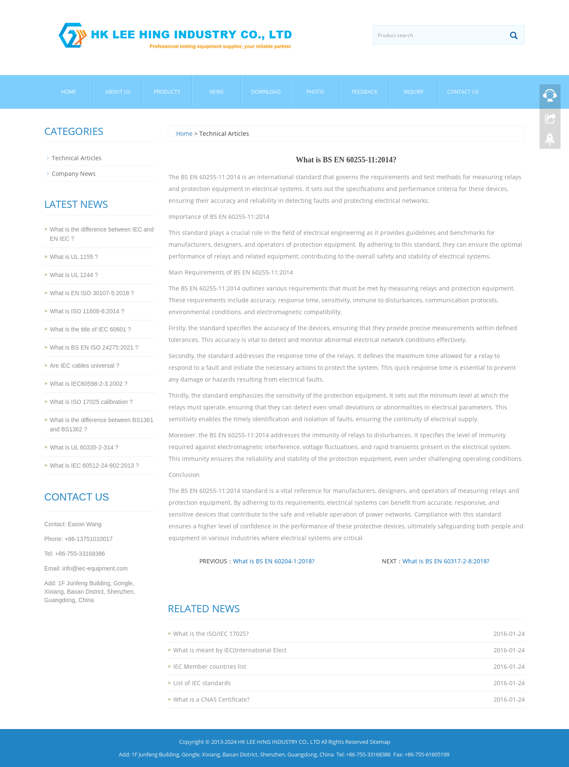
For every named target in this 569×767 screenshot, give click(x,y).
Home (68, 91)
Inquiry (414, 91)
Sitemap (380, 741)
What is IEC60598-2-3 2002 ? (88, 383)
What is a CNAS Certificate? (211, 699)
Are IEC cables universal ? (84, 365)
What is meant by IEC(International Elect (230, 650)
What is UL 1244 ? (74, 275)
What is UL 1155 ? (74, 256)
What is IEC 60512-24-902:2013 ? (94, 465)
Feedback (364, 91)
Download (266, 91)
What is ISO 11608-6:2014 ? (87, 311)
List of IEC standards (202, 683)
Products (167, 91)
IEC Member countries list (209, 666)
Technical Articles (77, 158)
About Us (118, 91)
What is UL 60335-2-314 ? (84, 447)
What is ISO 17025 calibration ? (91, 401)
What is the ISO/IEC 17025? (211, 634)
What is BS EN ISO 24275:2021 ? (94, 347)
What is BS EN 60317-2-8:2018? (446, 561)
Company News (74, 174)
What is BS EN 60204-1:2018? (273, 561)
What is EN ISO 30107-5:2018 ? (92, 293)
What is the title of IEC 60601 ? (90, 329)
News (216, 91)
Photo (315, 91)
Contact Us (463, 91)
